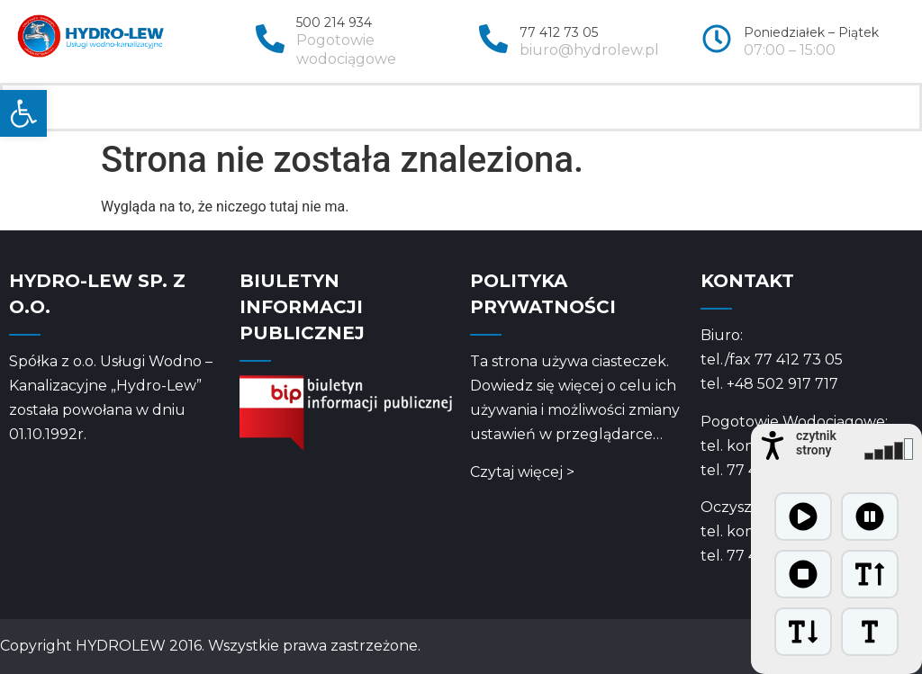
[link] (23, 113)
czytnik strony (816, 442)
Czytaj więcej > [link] (522, 472)
